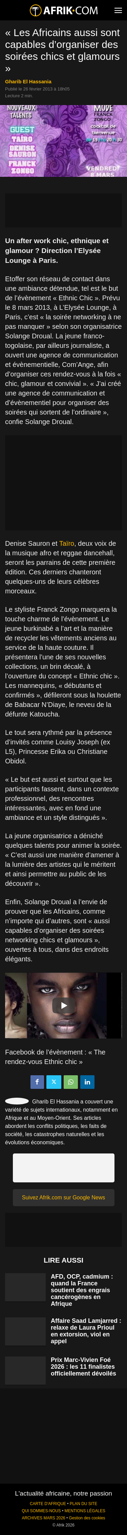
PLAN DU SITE (83, 1503)
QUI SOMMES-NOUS (41, 1510)
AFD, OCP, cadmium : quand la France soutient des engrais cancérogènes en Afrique (82, 1290)
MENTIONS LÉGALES (85, 1510)
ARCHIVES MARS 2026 (43, 1518)
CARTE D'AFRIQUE (48, 1503)
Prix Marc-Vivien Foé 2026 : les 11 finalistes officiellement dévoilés (83, 1366)
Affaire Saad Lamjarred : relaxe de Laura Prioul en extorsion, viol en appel (86, 1331)
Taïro (66, 543)
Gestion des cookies (87, 1518)
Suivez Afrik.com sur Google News (63, 1197)
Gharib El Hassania (28, 81)
